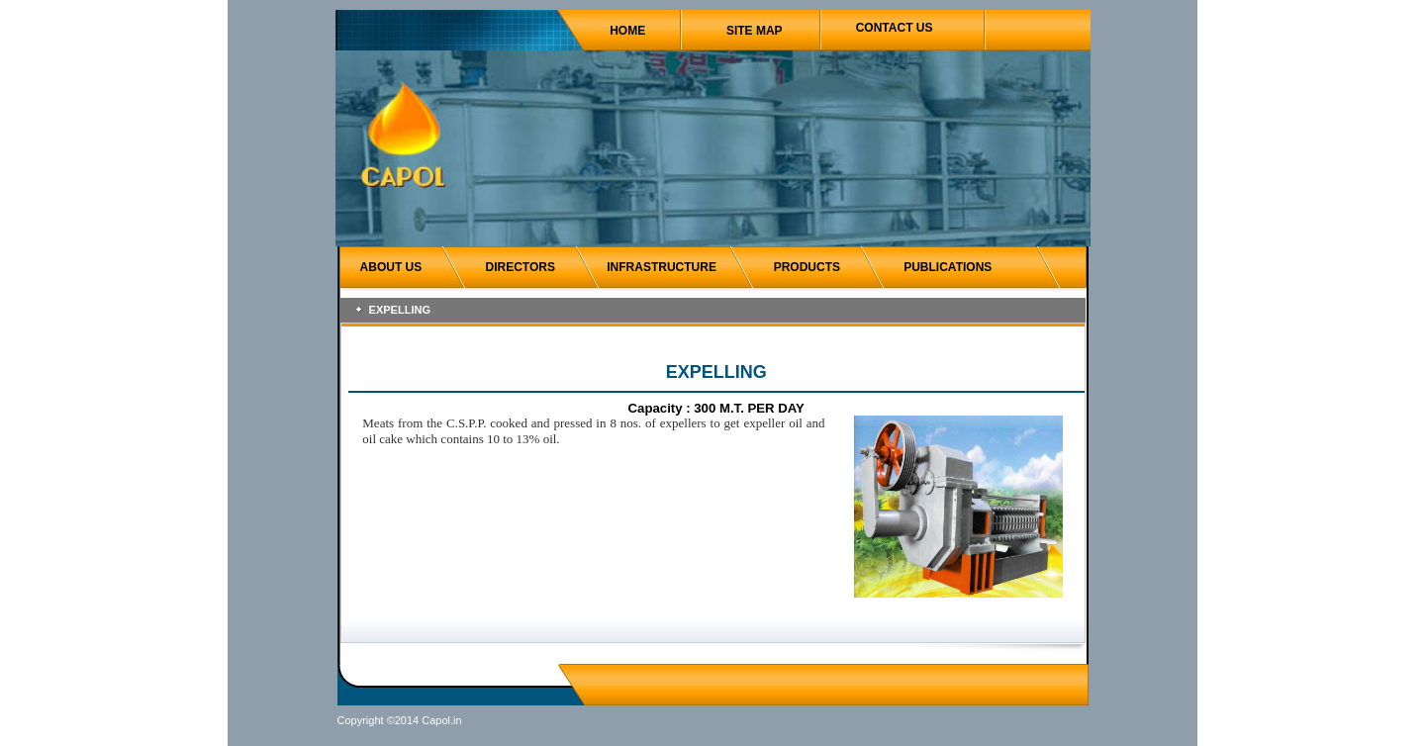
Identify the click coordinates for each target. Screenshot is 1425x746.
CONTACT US (894, 28)
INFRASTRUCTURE (661, 267)
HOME (627, 31)
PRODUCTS (807, 267)
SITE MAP (754, 31)
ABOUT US (391, 267)
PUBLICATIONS (947, 267)
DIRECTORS (519, 267)
